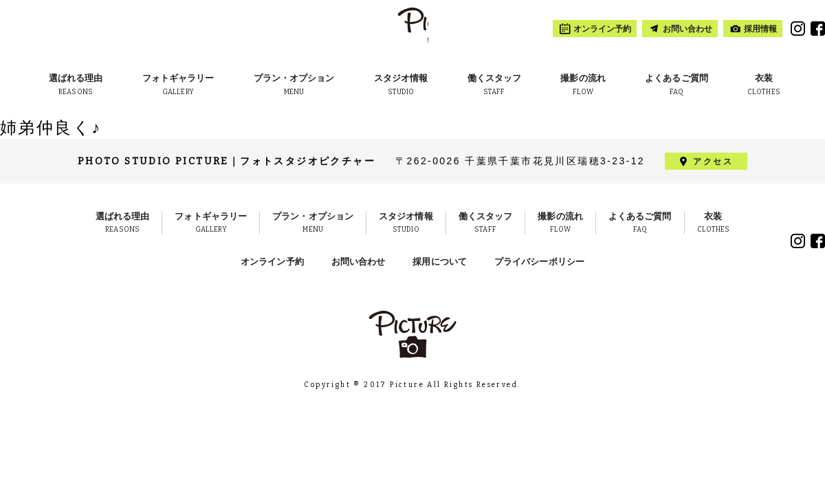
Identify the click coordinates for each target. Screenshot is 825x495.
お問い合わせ (358, 261)
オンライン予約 (272, 261)
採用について (439, 261)
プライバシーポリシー (539, 261)
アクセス (713, 161)
